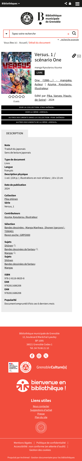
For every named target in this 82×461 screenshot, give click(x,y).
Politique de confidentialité (51, 443)
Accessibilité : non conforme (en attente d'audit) (39, 446)
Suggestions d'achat (41, 410)
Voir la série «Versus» (36, 112)
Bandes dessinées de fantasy (19, 249)
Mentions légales (23, 443)
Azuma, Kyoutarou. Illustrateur (21, 217)
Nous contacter (41, 406)
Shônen (8, 245)
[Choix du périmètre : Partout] (6, 34)
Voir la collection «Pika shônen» (36, 107)
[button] (66, 3)
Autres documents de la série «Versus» (36, 122)
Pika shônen (11, 199)
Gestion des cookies (40, 450)
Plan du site (41, 417)
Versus (8, 206)
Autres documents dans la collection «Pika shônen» (37, 117)
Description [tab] (14, 133)
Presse (41, 414)
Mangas (8, 253)
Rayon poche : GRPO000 (17, 235)
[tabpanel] (36, 224)
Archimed (25, 457)
